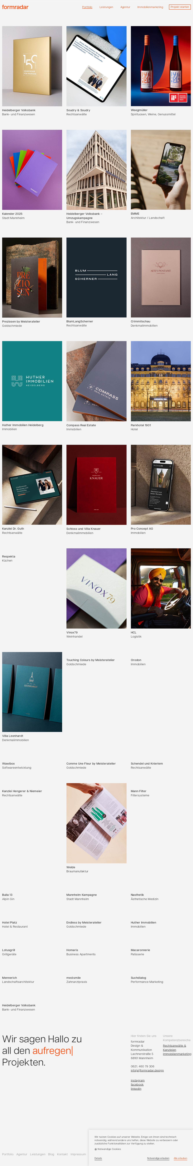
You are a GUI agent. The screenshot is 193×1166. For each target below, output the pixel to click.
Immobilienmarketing (177, 1054)
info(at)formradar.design (147, 1070)
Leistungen (37, 1154)
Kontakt (62, 1154)
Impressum (78, 1154)
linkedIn (136, 1089)
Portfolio (7, 1154)
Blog (51, 1154)
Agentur (21, 1154)
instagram (138, 1080)
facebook (137, 1084)
